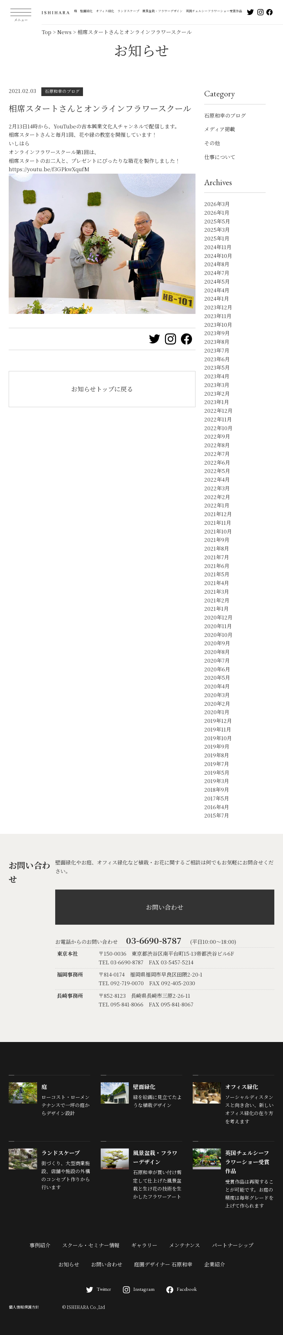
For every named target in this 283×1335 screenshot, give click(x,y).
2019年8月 (216, 755)
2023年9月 (217, 333)
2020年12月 (218, 617)
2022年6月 (217, 462)
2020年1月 (217, 712)
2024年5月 (217, 281)
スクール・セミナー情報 (90, 1245)
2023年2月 (217, 393)
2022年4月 (217, 479)
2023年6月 (217, 359)
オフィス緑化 (105, 11)
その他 (212, 143)
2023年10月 (218, 324)
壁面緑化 (86, 11)
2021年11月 (217, 522)
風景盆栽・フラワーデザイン (162, 11)
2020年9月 (217, 643)
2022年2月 (217, 496)
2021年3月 (216, 591)
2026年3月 (217, 203)
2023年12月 (218, 307)
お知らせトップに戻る (102, 388)
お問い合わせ (164, 906)
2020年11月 (218, 626)
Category (219, 93)
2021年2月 (217, 600)
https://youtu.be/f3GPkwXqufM (49, 169)
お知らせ (68, 1264)
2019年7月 (216, 763)
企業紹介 (214, 1264)
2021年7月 (216, 557)
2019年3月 (216, 780)
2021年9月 (217, 539)
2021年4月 (216, 582)
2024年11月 (218, 247)
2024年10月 (218, 255)
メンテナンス (184, 1245)
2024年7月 (217, 272)
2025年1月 (217, 238)
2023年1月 (216, 401)
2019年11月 (217, 729)
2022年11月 (218, 419)
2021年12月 (218, 514)
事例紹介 (40, 1245)
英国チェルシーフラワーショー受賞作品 (214, 11)
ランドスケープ (128, 11)
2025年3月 (217, 229)
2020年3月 (217, 694)
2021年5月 (217, 574)
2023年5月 (217, 367)
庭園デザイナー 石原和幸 (163, 1264)
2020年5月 (217, 677)
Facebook (181, 1289)
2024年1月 (216, 298)
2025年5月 (217, 221)
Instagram (139, 1289)
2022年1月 (217, 505)
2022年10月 (218, 428)
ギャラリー (144, 1245)
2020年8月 (217, 651)
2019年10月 (218, 738)
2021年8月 (216, 548)
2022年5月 (217, 470)
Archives (218, 182)
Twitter (98, 1289)
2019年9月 (217, 746)
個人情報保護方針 (24, 1307)
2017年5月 (216, 798)
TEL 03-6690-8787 (121, 962)
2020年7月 (217, 660)
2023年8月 (217, 341)
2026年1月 (217, 212)
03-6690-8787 (154, 940)
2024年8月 (217, 264)
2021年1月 (216, 608)
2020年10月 (218, 634)
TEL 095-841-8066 (121, 1004)
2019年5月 (217, 772)
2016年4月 (216, 807)
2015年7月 (216, 815)
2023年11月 (218, 315)
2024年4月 (217, 290)
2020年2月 (217, 703)
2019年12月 (218, 720)
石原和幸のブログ (225, 115)
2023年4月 (217, 376)
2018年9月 (216, 789)
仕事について (219, 156)
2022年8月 (217, 445)
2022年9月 (217, 436)
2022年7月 (217, 453)
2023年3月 (217, 384)
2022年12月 (218, 410)
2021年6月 (217, 565)
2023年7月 (217, 350)
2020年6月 (217, 669)
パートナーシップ (232, 1245)
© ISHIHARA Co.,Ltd (83, 1307)
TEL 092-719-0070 (121, 983)
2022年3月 (217, 488)
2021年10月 (218, 531)
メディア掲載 (219, 129)
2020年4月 (217, 686)
